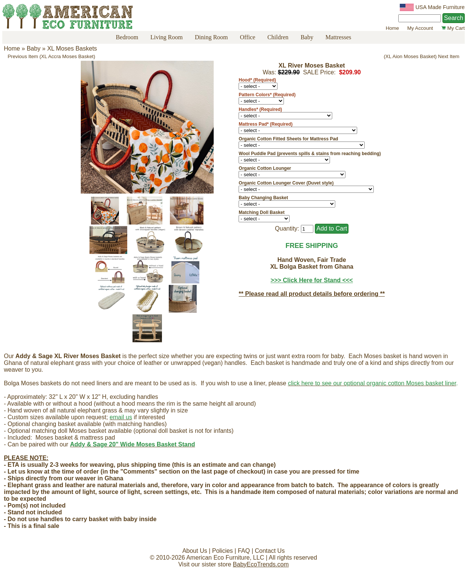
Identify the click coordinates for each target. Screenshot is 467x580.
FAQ (244, 551)
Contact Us (270, 551)
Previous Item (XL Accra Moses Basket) (51, 56)
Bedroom (127, 37)
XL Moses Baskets (72, 48)
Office (248, 37)
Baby (307, 37)
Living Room (166, 37)
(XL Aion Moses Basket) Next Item (421, 56)
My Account (420, 28)
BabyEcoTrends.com (261, 564)
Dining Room (211, 37)
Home (392, 28)
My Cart (453, 28)
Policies (222, 551)
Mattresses (338, 37)
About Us (194, 551)
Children (277, 37)
